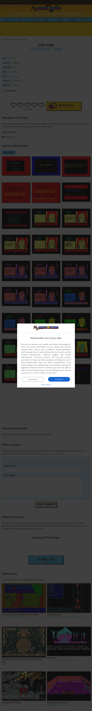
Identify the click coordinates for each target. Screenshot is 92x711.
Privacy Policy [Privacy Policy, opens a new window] (51, 373)
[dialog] (46, 355)
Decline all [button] (33, 379)
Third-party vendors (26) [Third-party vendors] (44, 357)
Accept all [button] (59, 379)
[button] (46, 384)
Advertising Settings (36, 370)
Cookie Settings (39, 373)
